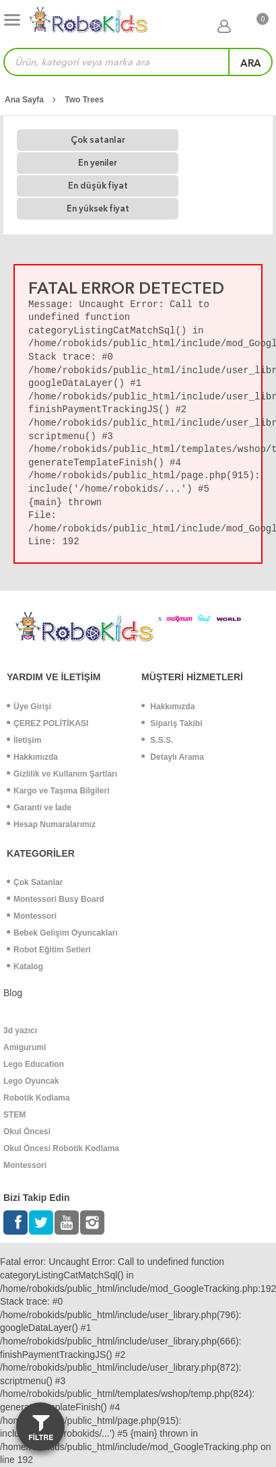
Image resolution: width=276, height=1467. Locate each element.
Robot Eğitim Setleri (49, 949)
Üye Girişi (29, 706)
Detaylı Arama (172, 757)
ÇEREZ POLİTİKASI (47, 723)
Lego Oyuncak (31, 1081)
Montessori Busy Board (55, 899)
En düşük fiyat (98, 186)
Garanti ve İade (39, 807)
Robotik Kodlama (36, 1098)
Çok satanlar (98, 140)
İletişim (24, 740)
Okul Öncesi (26, 1131)
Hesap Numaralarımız (51, 824)
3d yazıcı (20, 1030)
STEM (14, 1114)
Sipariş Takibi (171, 723)
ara (250, 63)
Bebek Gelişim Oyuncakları (62, 933)
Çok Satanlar (35, 882)
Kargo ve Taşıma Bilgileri (58, 790)
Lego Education (33, 1064)
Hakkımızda (32, 757)
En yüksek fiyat (98, 208)
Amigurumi (24, 1047)
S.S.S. (157, 740)
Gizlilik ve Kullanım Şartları (62, 774)
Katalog (25, 966)
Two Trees (84, 99)
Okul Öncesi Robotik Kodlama (61, 1148)
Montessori (32, 916)
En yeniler (97, 163)
